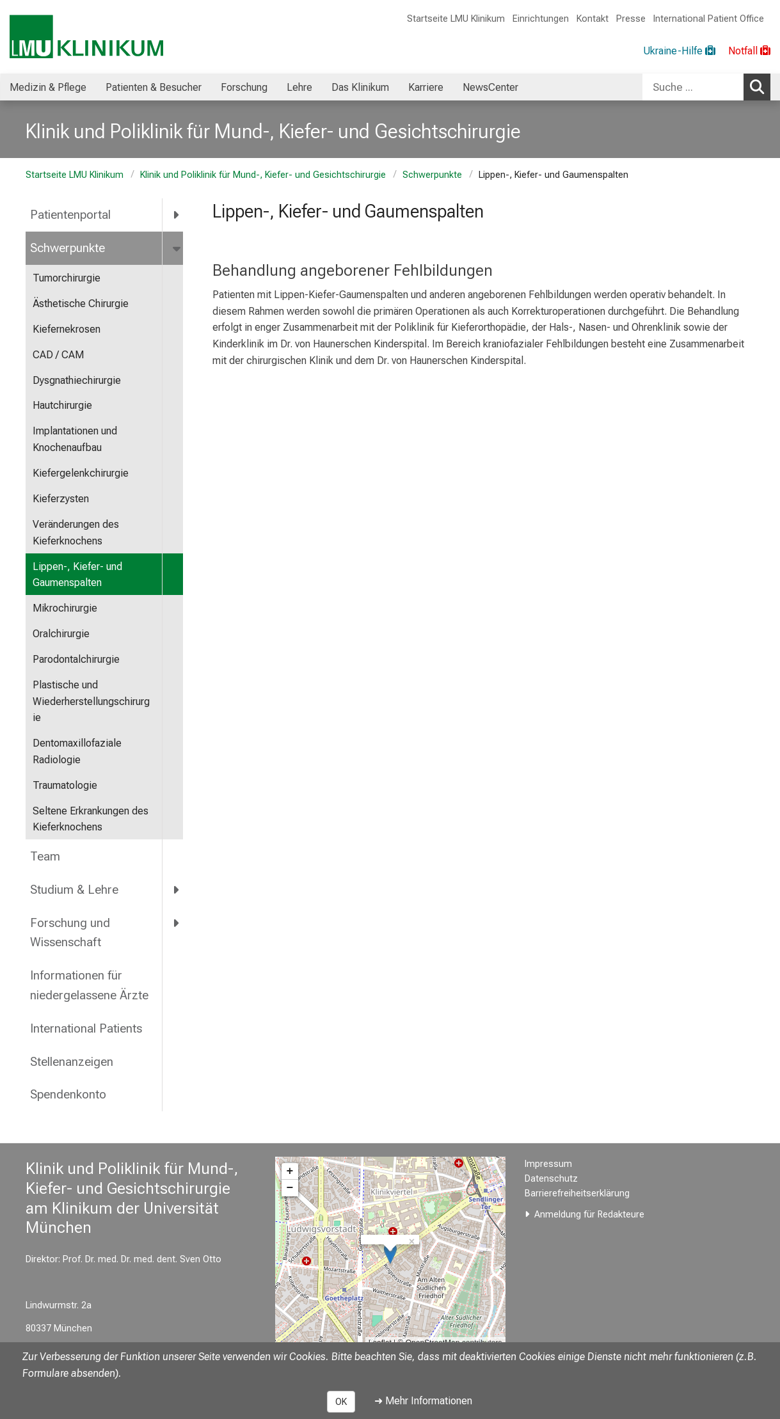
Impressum (548, 1164)
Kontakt (593, 18)
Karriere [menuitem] (425, 87)
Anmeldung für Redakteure (589, 1214)
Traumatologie (65, 785)
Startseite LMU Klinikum (456, 18)
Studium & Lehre (74, 889)
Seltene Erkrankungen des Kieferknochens (90, 819)
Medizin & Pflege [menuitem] (48, 87)
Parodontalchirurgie (76, 659)
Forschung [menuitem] (244, 87)
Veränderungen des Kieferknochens (76, 532)
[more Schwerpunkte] (177, 248)
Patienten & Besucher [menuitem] (154, 87)
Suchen (760, 86)
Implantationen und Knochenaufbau (75, 439)
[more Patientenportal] (177, 215)
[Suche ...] (693, 87)
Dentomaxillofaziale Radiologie (77, 751)
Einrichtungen (541, 18)
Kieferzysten (61, 499)
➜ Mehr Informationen (423, 1401)
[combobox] (706, 87)
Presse (631, 18)
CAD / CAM (58, 355)
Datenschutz (551, 1178)
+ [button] (290, 1171)
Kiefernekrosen (66, 329)
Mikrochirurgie (65, 608)
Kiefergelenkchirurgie (81, 473)
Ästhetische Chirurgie (81, 303)
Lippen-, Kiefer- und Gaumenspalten (77, 574)
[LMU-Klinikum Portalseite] (86, 36)
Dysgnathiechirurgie (77, 380)
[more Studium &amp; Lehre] (177, 889)
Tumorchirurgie (66, 278)
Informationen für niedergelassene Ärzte (89, 985)
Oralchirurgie (61, 634)
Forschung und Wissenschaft (70, 933)
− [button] (290, 1188)
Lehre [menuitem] (299, 87)
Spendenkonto (68, 1094)
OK (341, 1402)
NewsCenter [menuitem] (490, 87)
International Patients (86, 1028)
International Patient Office (708, 18)
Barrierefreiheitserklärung (577, 1193)
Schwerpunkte (432, 175)
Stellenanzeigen (71, 1061)
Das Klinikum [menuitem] (360, 87)
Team (45, 856)
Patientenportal (70, 214)
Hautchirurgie (62, 405)
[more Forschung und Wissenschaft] (177, 922)
